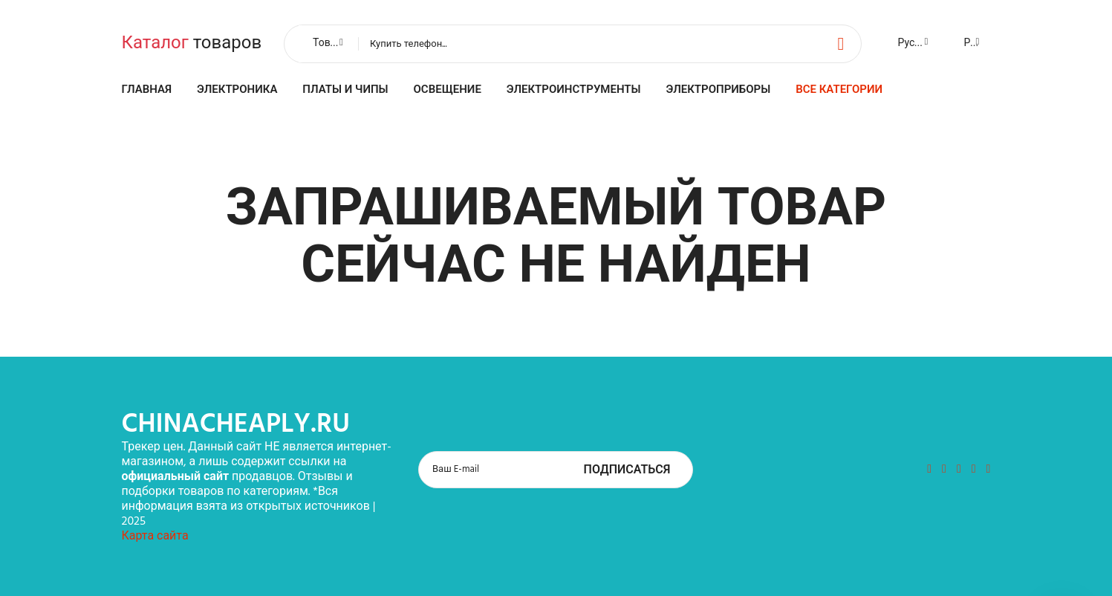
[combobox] (326, 43)
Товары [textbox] (331, 43)
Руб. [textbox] (973, 43)
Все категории (839, 90)
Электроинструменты (574, 90)
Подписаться (627, 470)
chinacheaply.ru (236, 425)
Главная (147, 90)
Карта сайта (155, 536)
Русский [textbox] (918, 43)
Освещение (447, 90)
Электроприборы (718, 90)
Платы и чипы (345, 90)
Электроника (237, 90)
